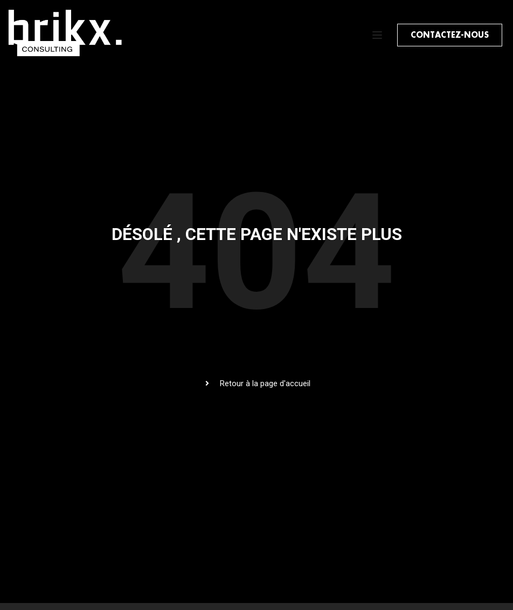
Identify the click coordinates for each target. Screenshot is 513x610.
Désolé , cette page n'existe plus (257, 234)
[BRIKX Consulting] (68, 57)
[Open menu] (378, 35)
